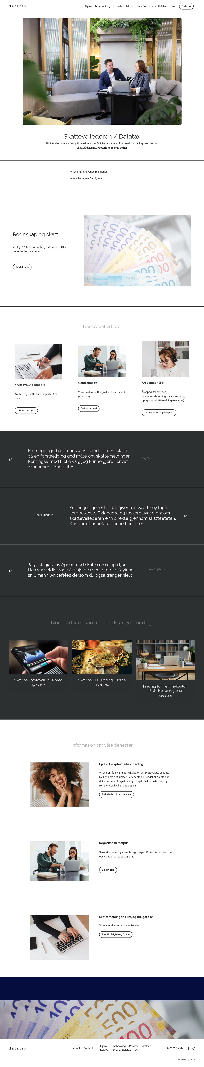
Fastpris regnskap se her (112, 147)
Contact (88, 1048)
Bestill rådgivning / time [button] (116, 934)
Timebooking (102, 6)
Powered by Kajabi (186, 1059)
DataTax (141, 6)
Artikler (130, 6)
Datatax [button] (186, 6)
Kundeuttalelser (158, 6)
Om (173, 6)
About (76, 1048)
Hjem (88, 6)
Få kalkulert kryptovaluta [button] (116, 794)
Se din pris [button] (108, 869)
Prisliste (118, 6)
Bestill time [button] (22, 267)
